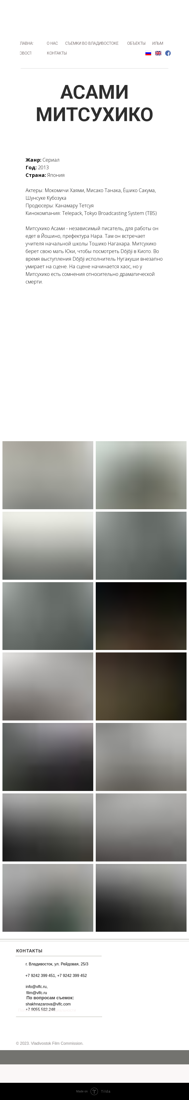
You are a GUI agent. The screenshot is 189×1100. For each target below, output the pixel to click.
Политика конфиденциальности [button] (47, 1010)
